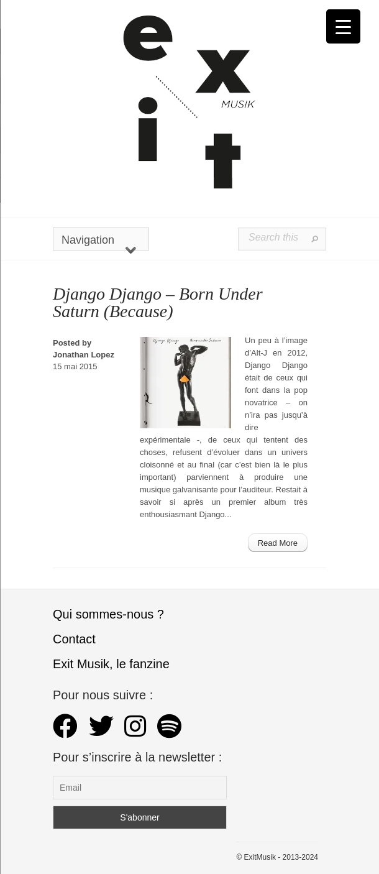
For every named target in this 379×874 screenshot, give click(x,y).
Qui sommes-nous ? (108, 614)
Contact (74, 639)
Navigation (99, 242)
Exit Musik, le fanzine (111, 664)
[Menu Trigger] (343, 26)
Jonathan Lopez (83, 354)
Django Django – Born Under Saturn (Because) (158, 302)
